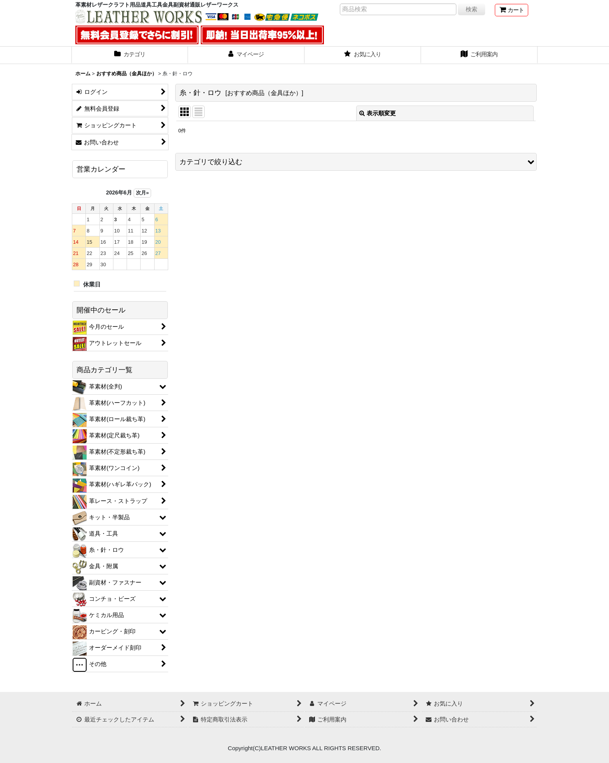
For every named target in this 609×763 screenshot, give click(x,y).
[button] (356, 162)
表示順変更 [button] (377, 113)
